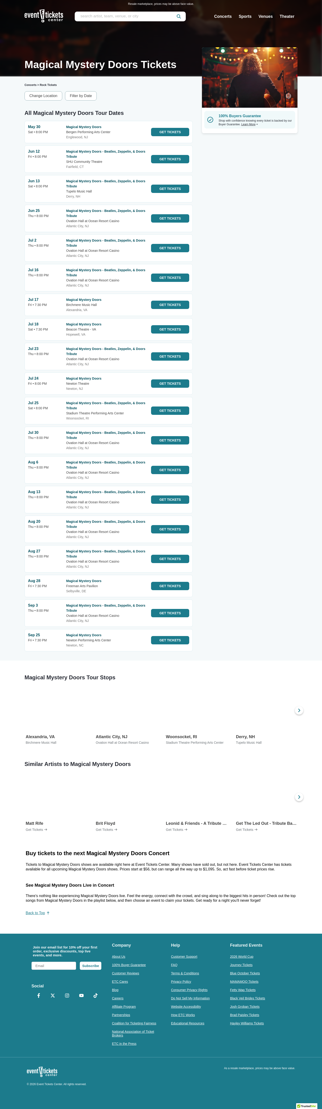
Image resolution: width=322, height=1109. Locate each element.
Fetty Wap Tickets (243, 990)
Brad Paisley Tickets (244, 1015)
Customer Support (184, 956)
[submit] (178, 16)
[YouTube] (81, 996)
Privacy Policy (181, 981)
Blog (115, 990)
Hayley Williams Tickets (247, 1023)
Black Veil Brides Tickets (247, 998)
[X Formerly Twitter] (53, 996)
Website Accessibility (186, 1006)
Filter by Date (81, 96)
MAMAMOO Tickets (244, 981)
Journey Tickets (241, 965)
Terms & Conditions (185, 973)
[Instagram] (67, 996)
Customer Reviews (125, 973)
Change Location (43, 96)
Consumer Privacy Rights (189, 990)
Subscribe (90, 966)
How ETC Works (183, 1015)
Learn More (249, 124)
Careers (118, 998)
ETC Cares (120, 981)
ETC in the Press (124, 1044)
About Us (118, 956)
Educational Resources (187, 1023)
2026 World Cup (241, 956)
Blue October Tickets (245, 973)
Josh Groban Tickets (245, 1006)
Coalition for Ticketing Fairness (134, 1023)
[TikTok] (95, 996)
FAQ (174, 965)
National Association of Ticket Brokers (133, 1033)
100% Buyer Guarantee (129, 965)
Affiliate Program (124, 1006)
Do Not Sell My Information (190, 998)
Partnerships (121, 1015)
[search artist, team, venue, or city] (130, 16)
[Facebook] (38, 996)
